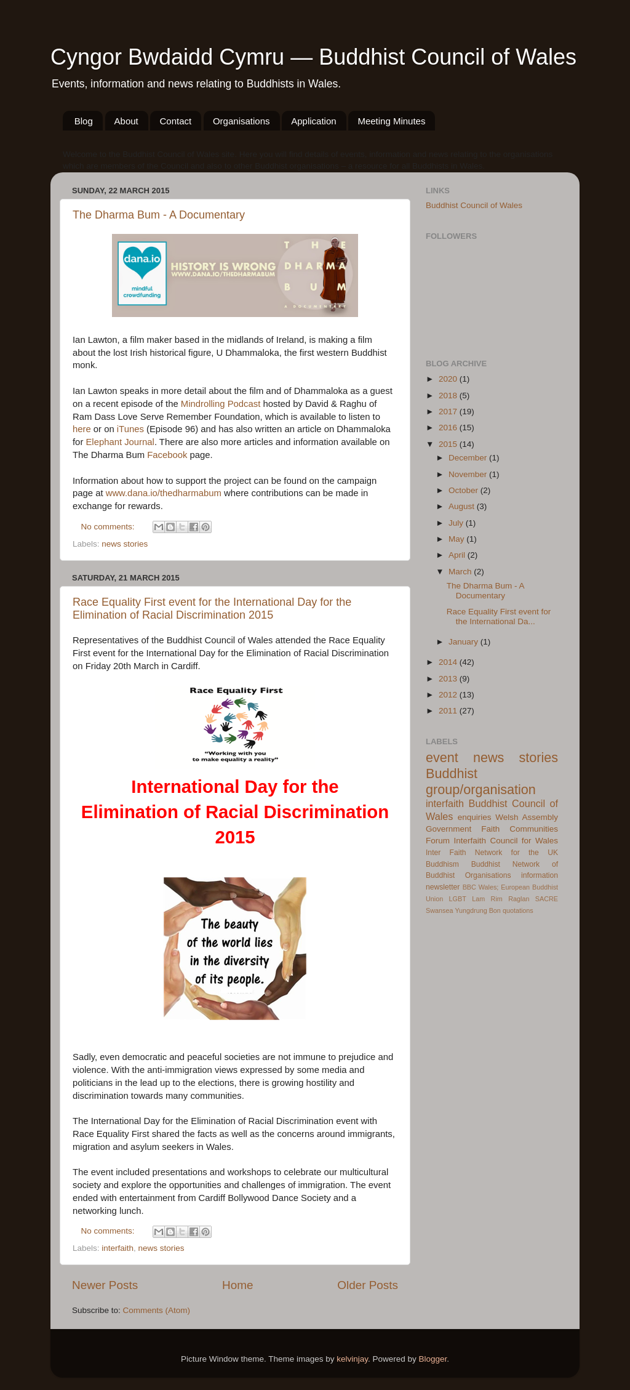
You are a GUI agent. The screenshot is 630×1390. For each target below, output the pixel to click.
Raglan (518, 898)
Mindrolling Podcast (221, 404)
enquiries (475, 817)
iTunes (130, 429)
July (457, 523)
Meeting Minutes (391, 121)
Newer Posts (105, 1285)
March (461, 571)
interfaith (118, 1248)
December (469, 457)
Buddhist (485, 864)
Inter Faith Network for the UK (492, 852)
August (463, 506)
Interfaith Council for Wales (505, 840)
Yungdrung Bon (477, 910)
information (539, 875)
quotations (518, 910)
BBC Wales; (481, 887)
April (458, 555)
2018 (449, 395)
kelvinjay (352, 1359)
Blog (83, 121)
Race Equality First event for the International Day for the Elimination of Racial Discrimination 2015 (212, 608)
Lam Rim (487, 898)
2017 (449, 411)
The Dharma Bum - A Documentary (159, 215)
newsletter (443, 887)
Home (237, 1285)
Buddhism (442, 864)
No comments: (109, 526)
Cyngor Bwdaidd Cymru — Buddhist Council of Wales (313, 57)
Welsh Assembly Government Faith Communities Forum (492, 829)
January (464, 641)
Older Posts (367, 1285)
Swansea (439, 910)
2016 (449, 427)
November (469, 474)
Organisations (241, 121)
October (464, 490)
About (126, 121)
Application (313, 121)
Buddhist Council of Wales (474, 205)
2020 (449, 379)
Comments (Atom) (157, 1310)
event (442, 757)
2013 (449, 678)
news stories (125, 543)
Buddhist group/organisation (481, 781)
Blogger (433, 1359)
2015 (449, 444)
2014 (449, 662)
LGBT (457, 898)
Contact (175, 121)
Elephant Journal (120, 442)
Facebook (167, 455)
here (82, 429)
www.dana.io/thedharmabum (163, 493)
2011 (449, 710)
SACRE (546, 898)
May (457, 539)
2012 (449, 694)
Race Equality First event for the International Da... (499, 616)
